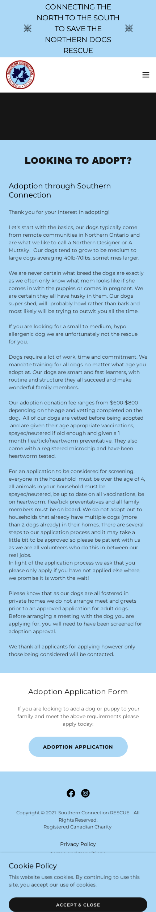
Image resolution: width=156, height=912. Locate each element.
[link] (20, 74)
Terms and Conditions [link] (78, 853)
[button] (146, 75)
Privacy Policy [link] (78, 844)
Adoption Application (78, 747)
